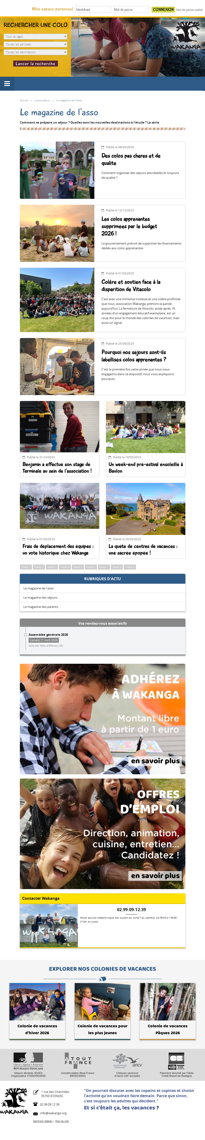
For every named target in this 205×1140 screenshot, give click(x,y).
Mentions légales (42, 1121)
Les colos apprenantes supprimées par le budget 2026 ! (129, 226)
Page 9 (130, 567)
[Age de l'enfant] (35, 37)
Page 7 (104, 567)
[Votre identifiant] (93, 9)
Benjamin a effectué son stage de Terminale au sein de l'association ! (57, 467)
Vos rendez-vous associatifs (102, 623)
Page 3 (52, 567)
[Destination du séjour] (35, 52)
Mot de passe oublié (189, 10)
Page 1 (26, 567)
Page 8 (117, 567)
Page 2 (39, 567)
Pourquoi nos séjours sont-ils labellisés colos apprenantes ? (133, 356)
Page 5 (78, 567)
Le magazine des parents (40, 607)
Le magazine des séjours (40, 597)
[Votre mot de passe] (131, 9)
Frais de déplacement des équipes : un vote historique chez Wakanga (57, 549)
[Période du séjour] (35, 44)
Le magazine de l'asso (38, 588)
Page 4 (65, 567)
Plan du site (62, 1121)
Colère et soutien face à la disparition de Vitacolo (130, 285)
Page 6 (91, 567)
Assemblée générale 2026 (48, 634)
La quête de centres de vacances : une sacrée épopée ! (143, 549)
